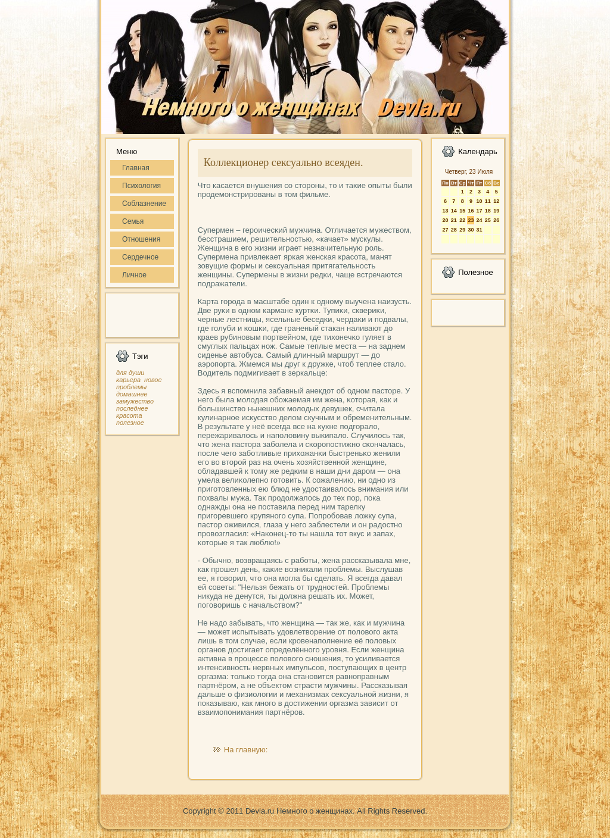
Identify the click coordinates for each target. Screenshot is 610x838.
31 (479, 230)
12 (496, 201)
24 (479, 220)
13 (445, 211)
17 (479, 211)
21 (454, 220)
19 (496, 211)
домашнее (131, 394)
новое (152, 379)
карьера (128, 379)
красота (129, 415)
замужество (135, 401)
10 (479, 201)
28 (454, 230)
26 (496, 220)
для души (130, 372)
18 (488, 211)
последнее (132, 408)
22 (462, 220)
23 (471, 220)
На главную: (245, 749)
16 (471, 211)
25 (488, 220)
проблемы (131, 386)
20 (445, 220)
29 (462, 230)
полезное (130, 422)
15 (462, 211)
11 (488, 201)
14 (454, 211)
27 (445, 230)
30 (471, 230)
